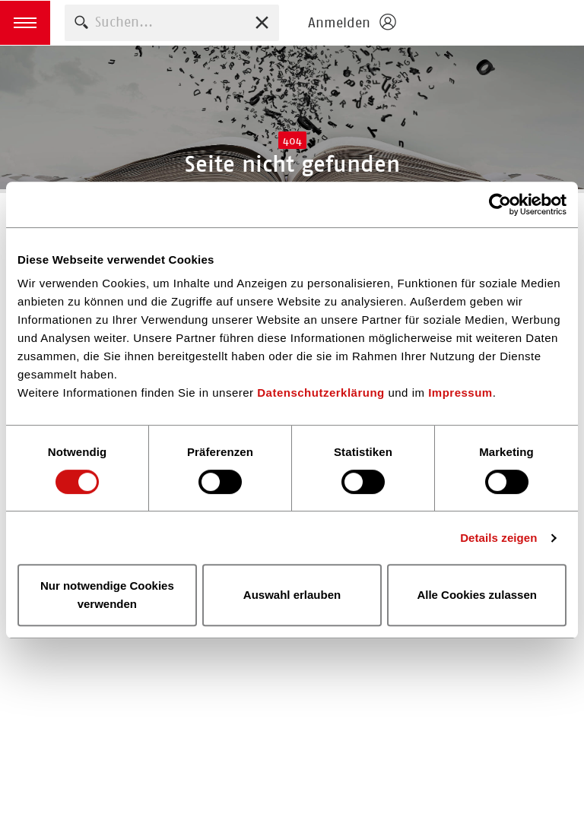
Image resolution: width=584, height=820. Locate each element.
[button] (25, 23)
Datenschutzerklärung (321, 392)
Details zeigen (498, 537)
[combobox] (172, 22)
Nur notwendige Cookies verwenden (107, 594)
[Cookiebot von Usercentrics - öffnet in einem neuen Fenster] (500, 204)
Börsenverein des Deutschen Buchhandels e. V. (494, 23)
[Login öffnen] (351, 22)
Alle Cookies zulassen (477, 594)
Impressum (460, 392)
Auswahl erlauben (292, 594)
